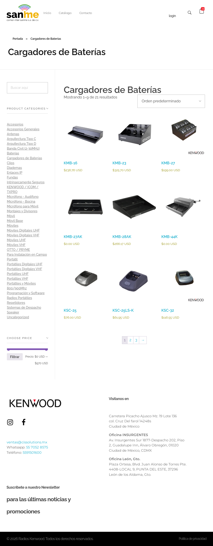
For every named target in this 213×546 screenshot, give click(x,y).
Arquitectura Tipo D (21, 144)
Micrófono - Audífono (23, 197)
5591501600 (32, 452)
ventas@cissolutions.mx (27, 442)
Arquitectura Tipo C (21, 139)
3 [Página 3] (136, 340)
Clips (10, 163)
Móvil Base (15, 221)
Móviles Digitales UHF (23, 230)
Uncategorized (18, 317)
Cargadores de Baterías (24, 158)
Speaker (13, 312)
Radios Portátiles (19, 298)
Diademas (14, 168)
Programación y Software (26, 293)
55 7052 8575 (37, 447)
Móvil (11, 216)
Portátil (12, 259)
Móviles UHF (16, 240)
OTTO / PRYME (18, 250)
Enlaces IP (14, 172)
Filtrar (14, 357)
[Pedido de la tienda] (171, 101)
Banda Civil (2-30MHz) (23, 148)
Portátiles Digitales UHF (24, 264)
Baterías (13, 153)
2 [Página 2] (130, 340)
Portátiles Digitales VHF (24, 269)
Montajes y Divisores (22, 211)
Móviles (12, 225)
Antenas (13, 134)
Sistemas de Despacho (24, 307)
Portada (18, 38)
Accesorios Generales (23, 129)
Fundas (12, 177)
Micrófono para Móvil (22, 206)
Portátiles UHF (18, 274)
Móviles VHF (16, 245)
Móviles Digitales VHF (23, 235)
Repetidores (16, 303)
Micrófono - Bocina (21, 201)
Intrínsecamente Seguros (25, 182)
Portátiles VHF (17, 278)
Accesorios (15, 124)
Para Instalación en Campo (27, 254)
